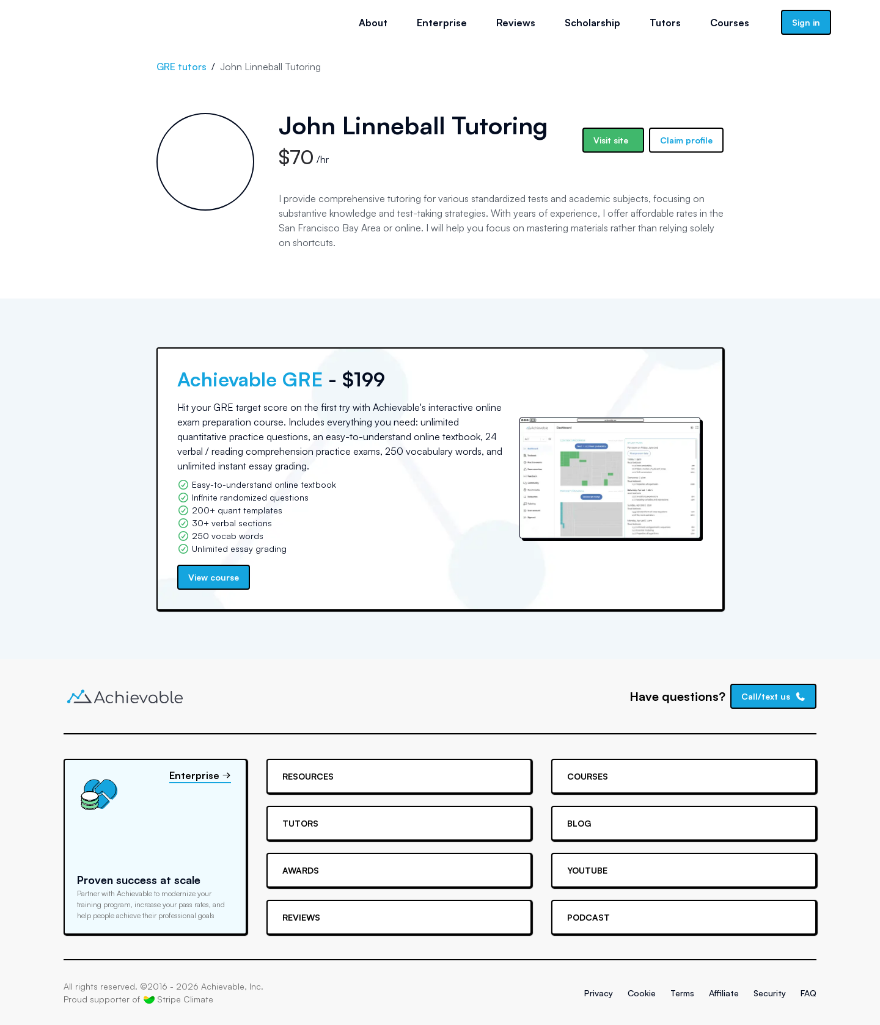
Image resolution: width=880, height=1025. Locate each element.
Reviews (515, 22)
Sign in (806, 22)
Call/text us (773, 696)
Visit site (610, 140)
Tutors (665, 22)
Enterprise (442, 22)
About (373, 22)
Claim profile (686, 140)
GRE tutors (181, 66)
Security (770, 993)
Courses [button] (729, 22)
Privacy (598, 993)
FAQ (808, 993)
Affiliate (724, 993)
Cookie (642, 993)
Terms (682, 993)
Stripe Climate (178, 999)
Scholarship (592, 22)
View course (213, 577)
